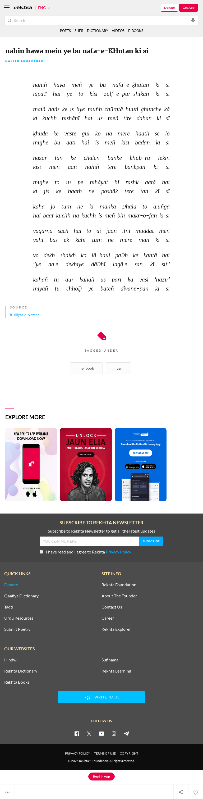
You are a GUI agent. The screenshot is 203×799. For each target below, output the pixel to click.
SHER (79, 31)
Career (108, 618)
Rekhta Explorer (116, 629)
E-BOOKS (135, 31)
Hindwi (10, 660)
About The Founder (119, 596)
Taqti (8, 607)
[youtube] (101, 733)
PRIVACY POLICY (77, 753)
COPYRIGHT (129, 753)
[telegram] (126, 733)
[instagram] (114, 733)
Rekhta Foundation (119, 585)
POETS (65, 31)
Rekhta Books (16, 682)
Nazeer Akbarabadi (25, 61)
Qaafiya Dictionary (21, 596)
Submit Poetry (17, 629)
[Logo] (23, 8)
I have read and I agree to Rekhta (85, 551)
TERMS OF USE (105, 753)
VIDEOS (118, 31)
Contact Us (112, 607)
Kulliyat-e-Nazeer (24, 314)
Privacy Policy (118, 551)
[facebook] (76, 733)
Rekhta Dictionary (20, 671)
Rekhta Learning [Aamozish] (116, 671)
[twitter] (89, 733)
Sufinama (110, 660)
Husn (118, 368)
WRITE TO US (101, 697)
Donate (169, 8)
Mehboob (86, 368)
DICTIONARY (97, 31)
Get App (189, 8)
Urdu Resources (18, 618)
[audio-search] (193, 20)
